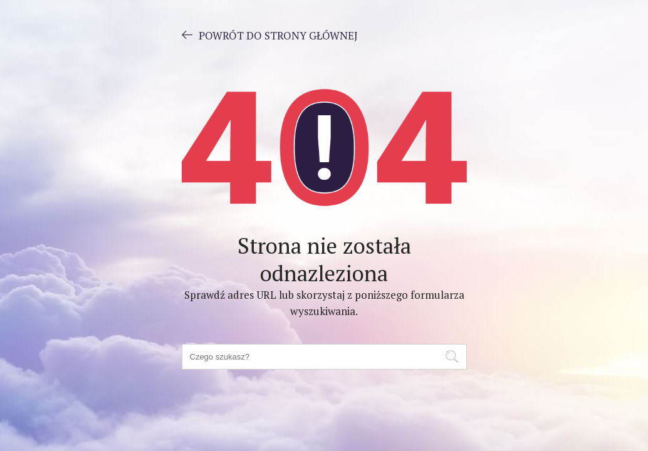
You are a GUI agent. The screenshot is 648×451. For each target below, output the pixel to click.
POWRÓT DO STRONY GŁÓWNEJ (270, 35)
